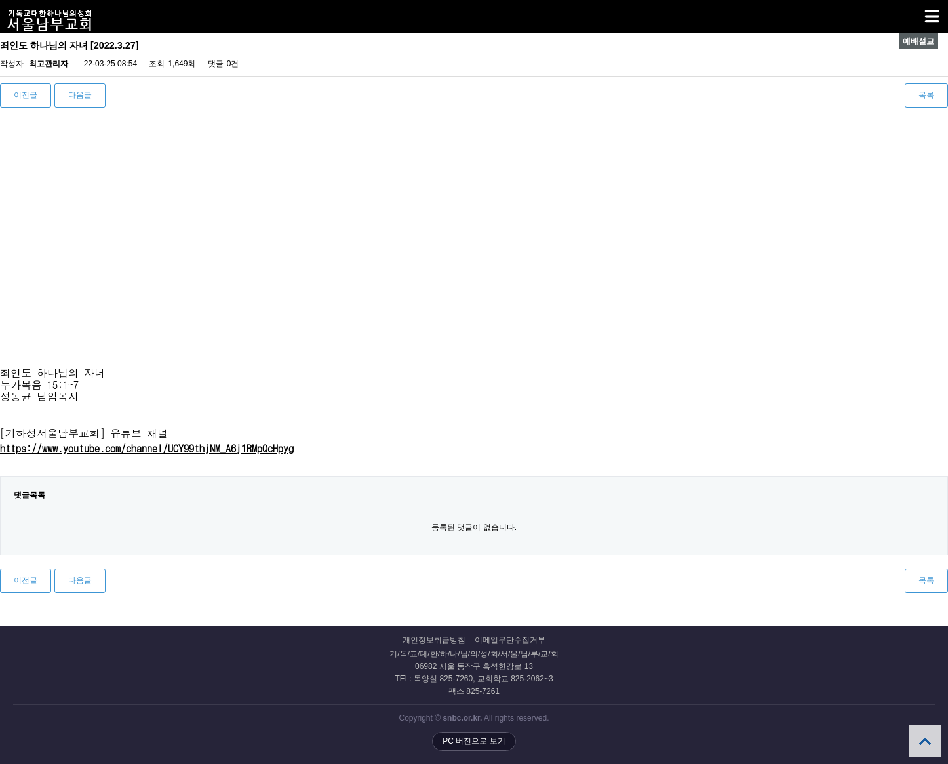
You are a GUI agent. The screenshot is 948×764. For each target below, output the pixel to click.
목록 (926, 95)
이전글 (25, 95)
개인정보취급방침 (434, 640)
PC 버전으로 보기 (474, 741)
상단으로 (925, 741)
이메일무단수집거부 (510, 640)
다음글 (80, 95)
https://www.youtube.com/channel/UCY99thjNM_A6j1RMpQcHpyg (147, 448)
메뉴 (915, 10)
